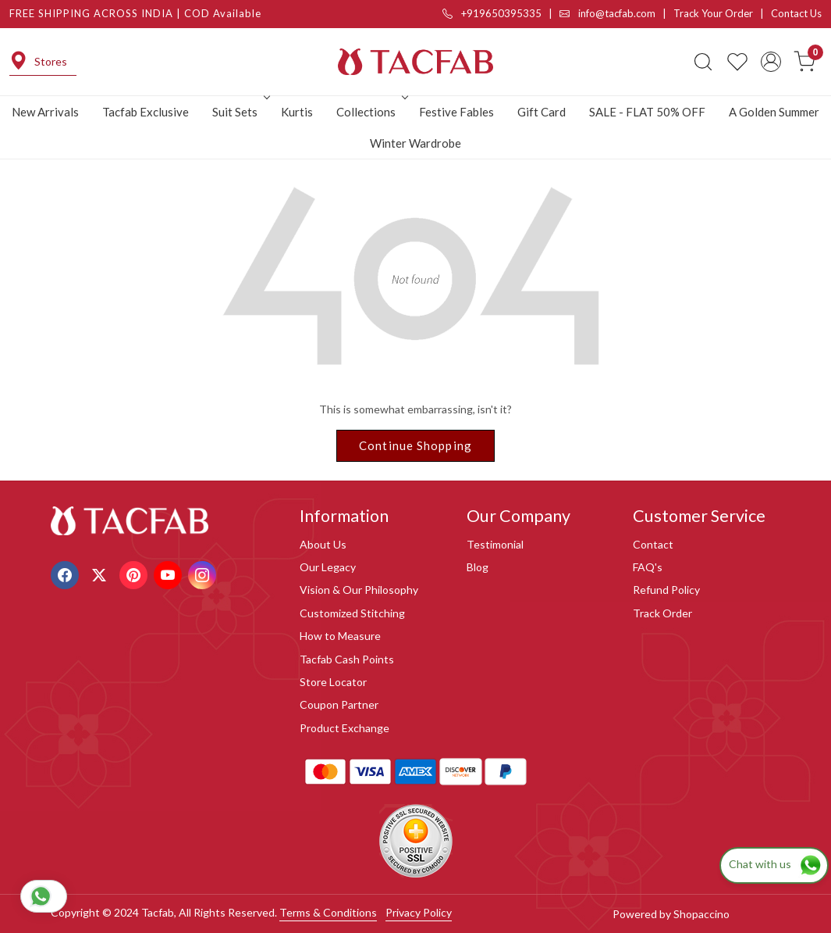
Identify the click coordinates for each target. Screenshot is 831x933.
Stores (38, 61)
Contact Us (796, 13)
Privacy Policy (418, 912)
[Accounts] (771, 62)
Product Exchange (344, 728)
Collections (370, 112)
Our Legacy (328, 567)
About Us (323, 544)
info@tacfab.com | (616, 13)
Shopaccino (701, 913)
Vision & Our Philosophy (359, 589)
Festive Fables (456, 112)
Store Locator (333, 681)
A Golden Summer (774, 112)
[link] (703, 62)
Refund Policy (666, 589)
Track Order (662, 613)
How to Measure (340, 635)
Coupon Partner (339, 704)
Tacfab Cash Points (347, 659)
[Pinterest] (135, 574)
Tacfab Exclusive (145, 112)
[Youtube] (170, 574)
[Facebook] (67, 574)
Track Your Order (713, 13)
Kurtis (297, 112)
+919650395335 (492, 13)
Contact (653, 544)
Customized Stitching (352, 613)
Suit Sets (239, 112)
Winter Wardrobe (415, 143)
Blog (477, 567)
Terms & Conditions (328, 912)
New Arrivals (45, 112)
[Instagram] (204, 574)
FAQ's (647, 567)
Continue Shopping (415, 445)
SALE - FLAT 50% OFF (647, 112)
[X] (101, 574)
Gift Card (541, 112)
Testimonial (495, 544)
